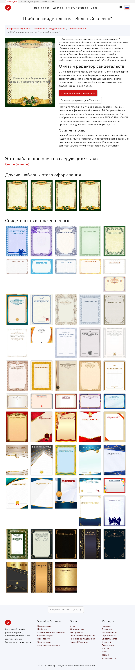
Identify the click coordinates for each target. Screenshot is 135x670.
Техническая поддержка (82, 638)
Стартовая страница (19, 28)
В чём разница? (49, 1)
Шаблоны (58, 7)
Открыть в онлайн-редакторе (78, 93)
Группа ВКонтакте (79, 642)
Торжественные (77, 28)
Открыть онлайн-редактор (66, 609)
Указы (105, 651)
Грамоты (106, 626)
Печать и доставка (77, 7)
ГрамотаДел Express (30, 1)
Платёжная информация (82, 635)
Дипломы (107, 629)
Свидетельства (56, 28)
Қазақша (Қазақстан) (17, 164)
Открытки (107, 642)
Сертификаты (109, 635)
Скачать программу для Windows (80, 100)
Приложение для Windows (51, 632)
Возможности (42, 7)
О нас (94, 7)
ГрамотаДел (11, 1)
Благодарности (109, 632)
